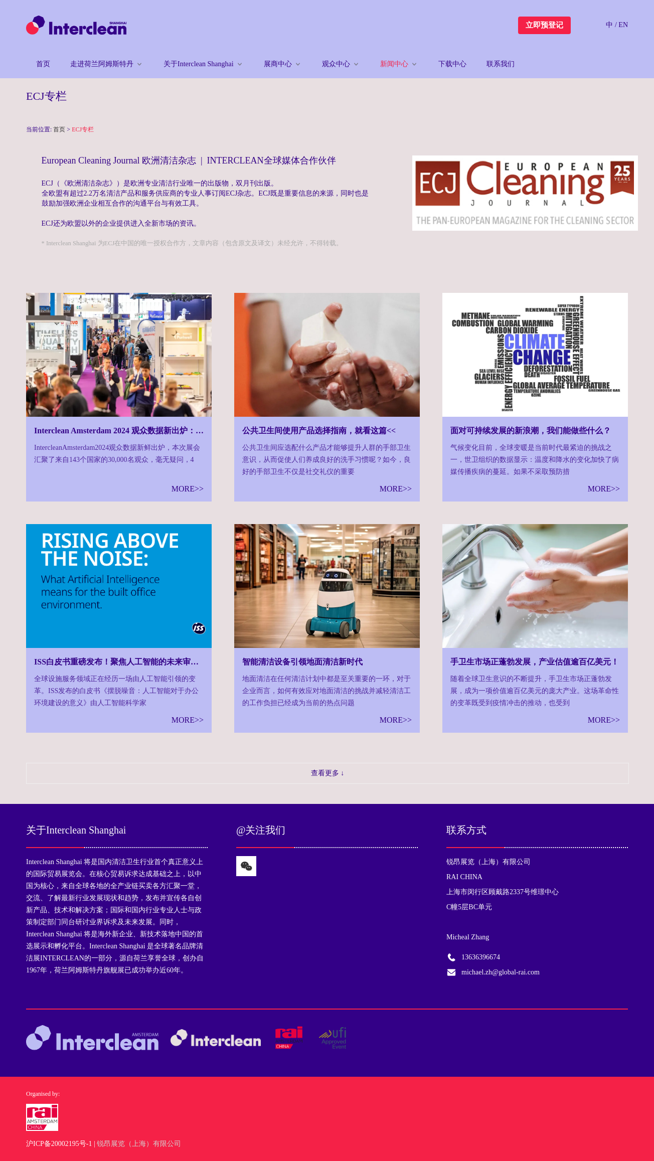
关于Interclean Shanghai (199, 64)
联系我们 (500, 64)
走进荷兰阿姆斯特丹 (101, 64)
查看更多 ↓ (328, 773)
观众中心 (336, 64)
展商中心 (278, 64)
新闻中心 (394, 64)
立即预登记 (544, 25)
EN (623, 25)
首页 (43, 64)
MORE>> (188, 488)
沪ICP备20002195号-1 (59, 1143)
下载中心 (452, 64)
